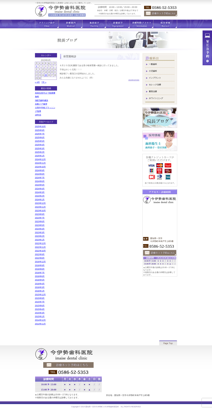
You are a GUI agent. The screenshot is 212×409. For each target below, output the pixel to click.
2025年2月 (40, 152)
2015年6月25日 (133, 80)
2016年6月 (40, 276)
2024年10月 (40, 167)
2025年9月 (40, 130)
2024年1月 (40, 199)
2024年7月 (40, 178)
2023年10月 (40, 210)
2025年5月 (40, 141)
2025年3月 (40, 148)
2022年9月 (40, 254)
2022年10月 (40, 251)
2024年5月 (40, 185)
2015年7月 (40, 302)
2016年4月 (40, 284)
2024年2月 (40, 196)
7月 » (44, 82)
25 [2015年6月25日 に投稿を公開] (46, 75)
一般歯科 (153, 64)
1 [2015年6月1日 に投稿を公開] (36, 66)
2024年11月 (40, 163)
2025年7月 (40, 134)
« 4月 (37, 82)
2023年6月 (40, 221)
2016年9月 (40, 265)
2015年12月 (40, 294)
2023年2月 (40, 236)
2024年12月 (40, 159)
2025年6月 (40, 137)
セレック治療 (155, 84)
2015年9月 (40, 298)
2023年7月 (40, 218)
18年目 (38, 115)
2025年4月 (40, 145)
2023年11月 (40, 207)
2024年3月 (40, 192)
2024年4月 (40, 189)
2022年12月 (40, 243)
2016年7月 (40, 273)
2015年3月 (40, 313)
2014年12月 (40, 320)
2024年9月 (40, 170)
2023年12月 (40, 203)
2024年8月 (40, 174)
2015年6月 (40, 305)
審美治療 (153, 91)
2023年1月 (40, 240)
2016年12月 (40, 261)
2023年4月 (40, 229)
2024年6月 (40, 181)
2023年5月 (40, 225)
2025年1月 (40, 156)
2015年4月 (40, 309)
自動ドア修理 (41, 104)
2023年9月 (40, 214)
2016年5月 (40, 280)
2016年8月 (40, 269)
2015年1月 (40, 316)
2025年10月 (40, 126)
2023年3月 (40, 232)
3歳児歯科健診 (41, 100)
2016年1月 (40, 291)
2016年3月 (40, 287)
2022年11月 (40, 247)
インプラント (155, 78)
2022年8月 (40, 258)
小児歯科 (153, 71)
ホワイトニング (156, 98)
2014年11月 (40, 324)
